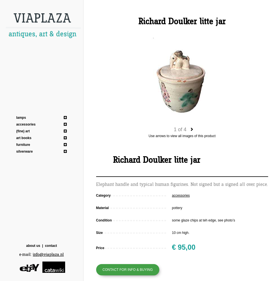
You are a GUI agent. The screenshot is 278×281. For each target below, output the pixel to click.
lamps (21, 118)
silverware (24, 151)
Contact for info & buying (128, 270)
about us (33, 246)
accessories (26, 124)
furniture (23, 145)
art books (23, 138)
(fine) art (23, 131)
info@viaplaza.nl (48, 254)
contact (51, 246)
